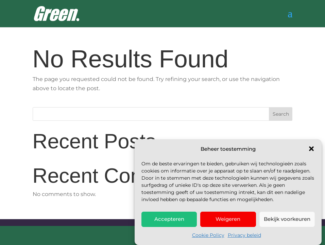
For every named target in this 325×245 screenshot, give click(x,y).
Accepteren (169, 220)
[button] (311, 149)
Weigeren (228, 220)
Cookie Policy (208, 236)
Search (281, 114)
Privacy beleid (244, 236)
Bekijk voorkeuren (287, 220)
